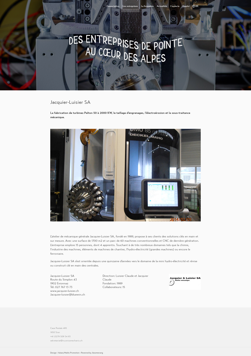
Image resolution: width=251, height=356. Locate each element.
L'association (113, 6)
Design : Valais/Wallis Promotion (64, 352)
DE (197, 6)
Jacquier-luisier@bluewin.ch (67, 294)
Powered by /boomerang (92, 352)
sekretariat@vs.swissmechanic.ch (66, 340)
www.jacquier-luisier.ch (64, 291)
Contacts (174, 6)
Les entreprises (130, 6)
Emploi (186, 6)
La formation (147, 6)
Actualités (162, 6)
